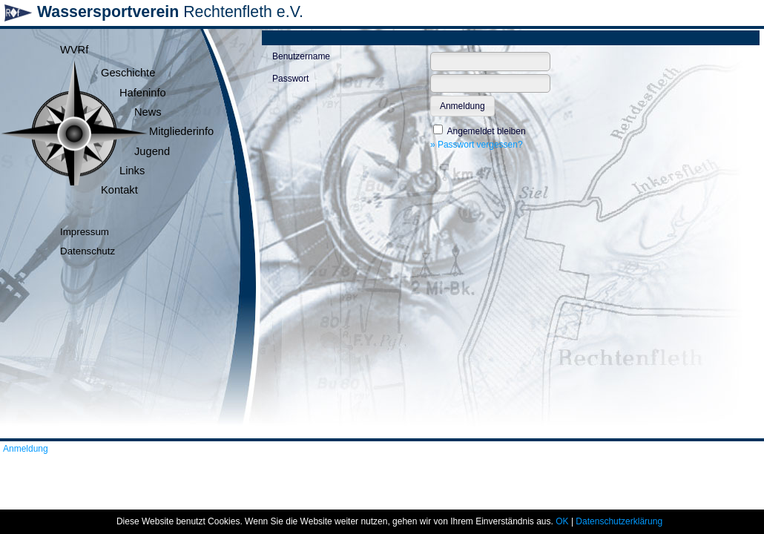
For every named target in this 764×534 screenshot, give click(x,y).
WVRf (74, 50)
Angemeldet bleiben (486, 131)
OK (562, 521)
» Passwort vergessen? (476, 144)
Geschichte (128, 73)
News (148, 112)
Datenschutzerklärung (619, 521)
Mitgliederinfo (181, 131)
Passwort (290, 78)
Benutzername (301, 56)
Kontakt (119, 190)
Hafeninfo (142, 93)
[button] (462, 106)
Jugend (152, 151)
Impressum (84, 231)
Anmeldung (25, 449)
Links (132, 171)
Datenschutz (87, 251)
